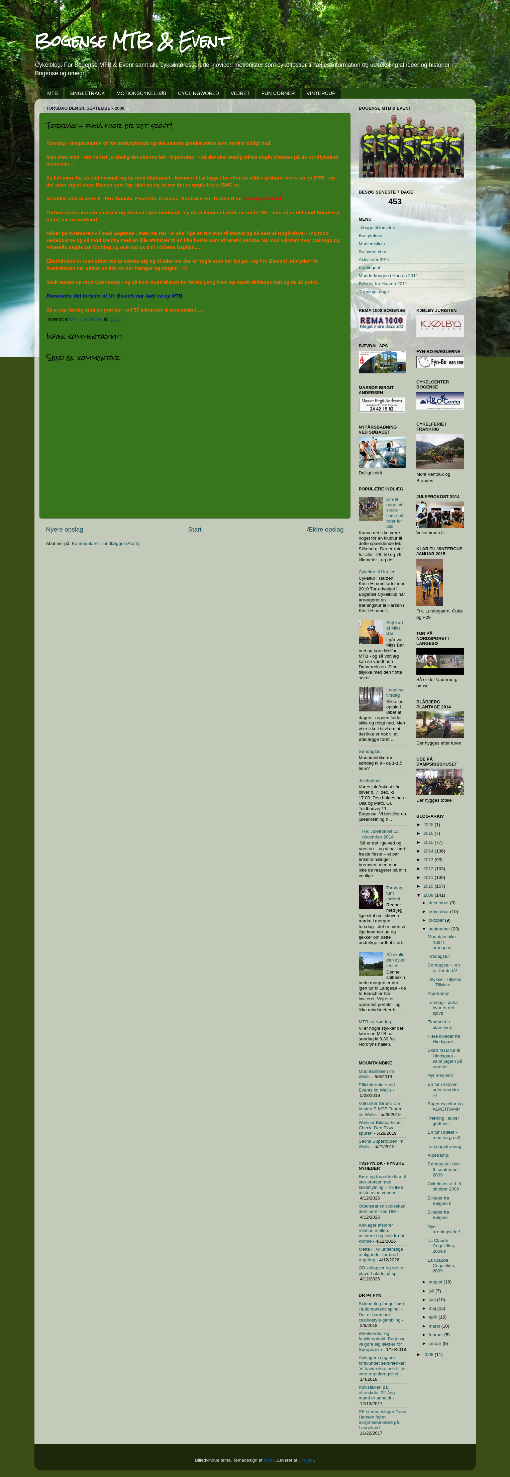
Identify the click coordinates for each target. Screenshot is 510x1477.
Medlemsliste (372, 243)
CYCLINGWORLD (198, 93)
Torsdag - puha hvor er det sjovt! (443, 1008)
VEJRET (240, 93)
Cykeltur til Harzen (377, 571)
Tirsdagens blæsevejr (440, 1024)
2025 (429, 824)
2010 (429, 886)
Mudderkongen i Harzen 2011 (388, 275)
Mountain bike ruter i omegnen (442, 942)
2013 (429, 859)
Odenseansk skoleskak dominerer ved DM (382, 1209)
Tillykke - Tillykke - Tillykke (445, 982)
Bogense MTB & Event (131, 40)
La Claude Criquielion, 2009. (441, 1265)
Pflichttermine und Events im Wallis (377, 1087)
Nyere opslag (64, 529)
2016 (429, 833)
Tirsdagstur (439, 956)
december (439, 902)
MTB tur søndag (375, 1021)
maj (433, 1308)
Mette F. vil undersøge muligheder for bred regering (381, 1254)
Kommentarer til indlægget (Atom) (106, 543)
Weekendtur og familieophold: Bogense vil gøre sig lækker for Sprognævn (382, 1341)
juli (432, 1290)
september (440, 928)
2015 (429, 842)
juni (433, 1299)
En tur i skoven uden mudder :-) (444, 1090)
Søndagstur (370, 751)
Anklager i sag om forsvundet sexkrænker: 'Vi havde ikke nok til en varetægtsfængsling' (382, 1365)
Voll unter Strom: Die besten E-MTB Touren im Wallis (381, 1109)
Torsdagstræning (445, 1146)
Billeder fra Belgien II (439, 1201)
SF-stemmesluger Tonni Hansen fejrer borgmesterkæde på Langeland (382, 1420)
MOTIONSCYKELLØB (141, 93)
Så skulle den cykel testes (395, 960)
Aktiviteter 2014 (374, 259)
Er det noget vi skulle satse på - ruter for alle (396, 513)
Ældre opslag (324, 529)
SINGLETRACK (87, 93)
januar (435, 1343)
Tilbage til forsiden (377, 227)
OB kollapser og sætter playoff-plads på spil (382, 1270)
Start (195, 529)
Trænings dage (374, 291)
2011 (429, 877)
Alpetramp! (438, 993)
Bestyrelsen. (371, 235)
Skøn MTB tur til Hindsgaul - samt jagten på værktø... (445, 1058)
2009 (429, 895)
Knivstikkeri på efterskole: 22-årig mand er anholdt (377, 1392)
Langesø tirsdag (395, 692)
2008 (429, 1354)
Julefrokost (370, 780)
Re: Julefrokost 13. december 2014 (381, 834)
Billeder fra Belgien (438, 1215)
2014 (429, 851)
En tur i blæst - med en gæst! (444, 1135)
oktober (437, 920)
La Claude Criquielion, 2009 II (441, 1246)
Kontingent (370, 267)
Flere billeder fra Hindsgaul (444, 1039)
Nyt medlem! (440, 1075)
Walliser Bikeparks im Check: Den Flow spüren (380, 1128)
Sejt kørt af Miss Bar (394, 628)
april (433, 1317)
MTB (52, 93)
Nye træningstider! (444, 1229)
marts (435, 1326)
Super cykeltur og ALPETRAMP (445, 1106)
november (439, 911)
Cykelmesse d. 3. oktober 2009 (445, 1186)
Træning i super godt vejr (443, 1121)
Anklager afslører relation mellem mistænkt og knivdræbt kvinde (382, 1233)
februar (436, 1334)
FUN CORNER (278, 93)
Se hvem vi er (373, 251)
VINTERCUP (321, 93)
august (436, 1281)
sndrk (269, 1460)
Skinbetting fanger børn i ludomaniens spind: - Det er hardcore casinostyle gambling (382, 1312)
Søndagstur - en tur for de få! (444, 967)
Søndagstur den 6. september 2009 (444, 1169)
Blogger (306, 1460)
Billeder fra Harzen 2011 (383, 283)
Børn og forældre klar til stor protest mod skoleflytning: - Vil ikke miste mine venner (382, 1185)
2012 (429, 868)
